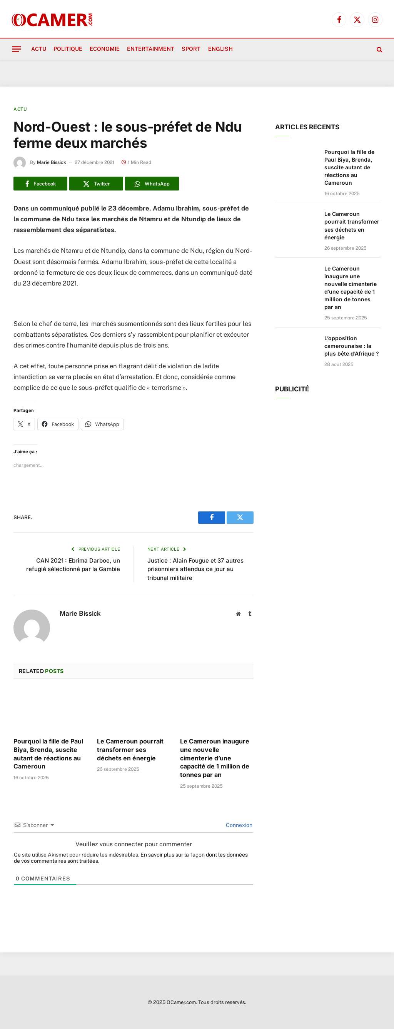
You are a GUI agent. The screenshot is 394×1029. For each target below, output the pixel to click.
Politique (67, 49)
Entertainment (150, 49)
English (220, 49)
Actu (38, 49)
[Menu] (16, 49)
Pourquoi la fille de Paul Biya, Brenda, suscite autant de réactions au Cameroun (48, 753)
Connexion (238, 825)
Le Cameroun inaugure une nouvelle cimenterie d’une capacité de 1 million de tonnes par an (214, 757)
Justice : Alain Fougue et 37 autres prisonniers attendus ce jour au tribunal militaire (195, 569)
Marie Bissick (51, 162)
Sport (191, 49)
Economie (105, 49)
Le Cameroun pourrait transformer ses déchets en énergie (130, 749)
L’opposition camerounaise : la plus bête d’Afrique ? (351, 346)
